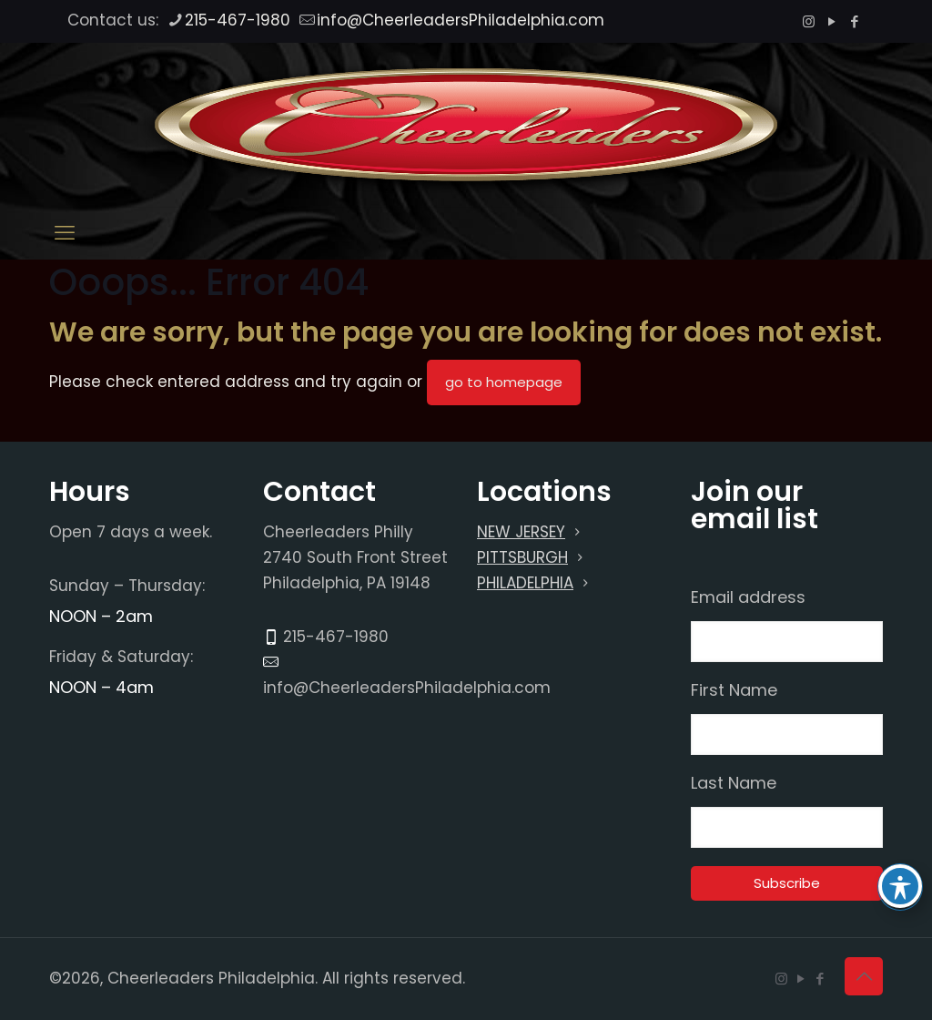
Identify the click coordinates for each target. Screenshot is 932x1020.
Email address (748, 597)
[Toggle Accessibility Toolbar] (900, 886)
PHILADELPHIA (525, 583)
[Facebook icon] (854, 21)
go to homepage (503, 382)
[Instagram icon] (809, 21)
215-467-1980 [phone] (237, 20)
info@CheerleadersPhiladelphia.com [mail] (460, 20)
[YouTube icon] (831, 21)
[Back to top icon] (864, 976)
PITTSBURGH (522, 557)
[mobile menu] (64, 233)
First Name (734, 690)
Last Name (733, 783)
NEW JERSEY (521, 532)
